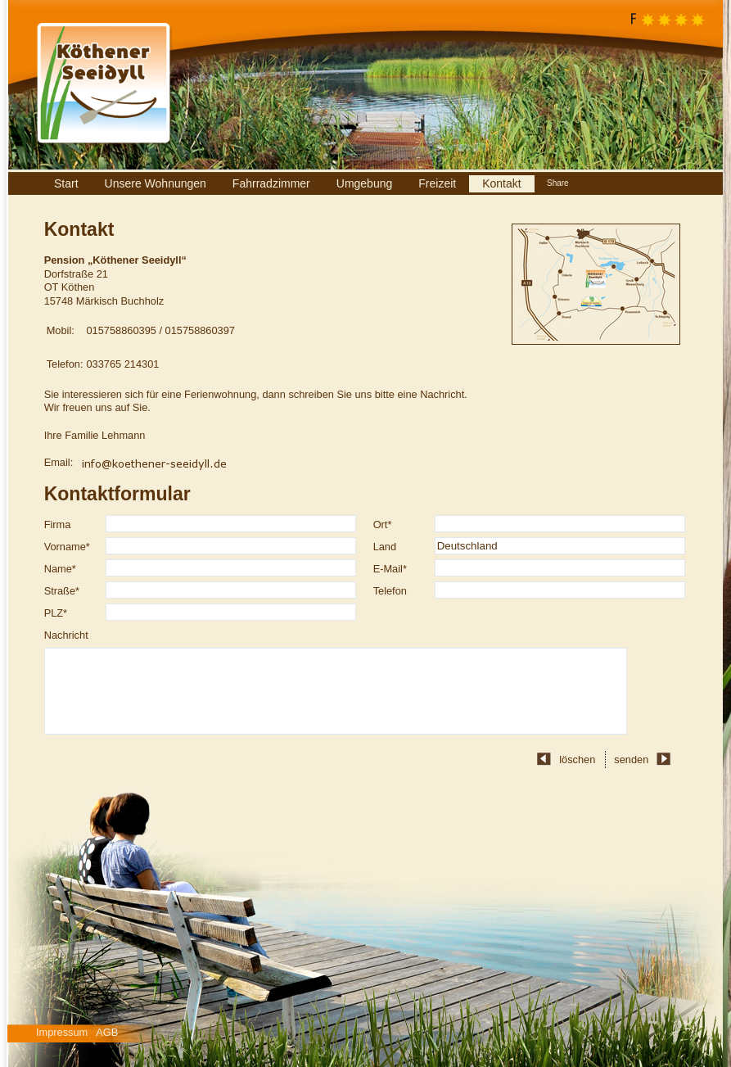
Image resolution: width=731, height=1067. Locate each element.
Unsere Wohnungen (155, 183)
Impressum (62, 1032)
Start (66, 183)
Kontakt (501, 183)
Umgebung (364, 183)
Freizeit (437, 183)
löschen (577, 759)
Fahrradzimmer (271, 183)
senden (631, 759)
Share (558, 183)
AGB (107, 1032)
